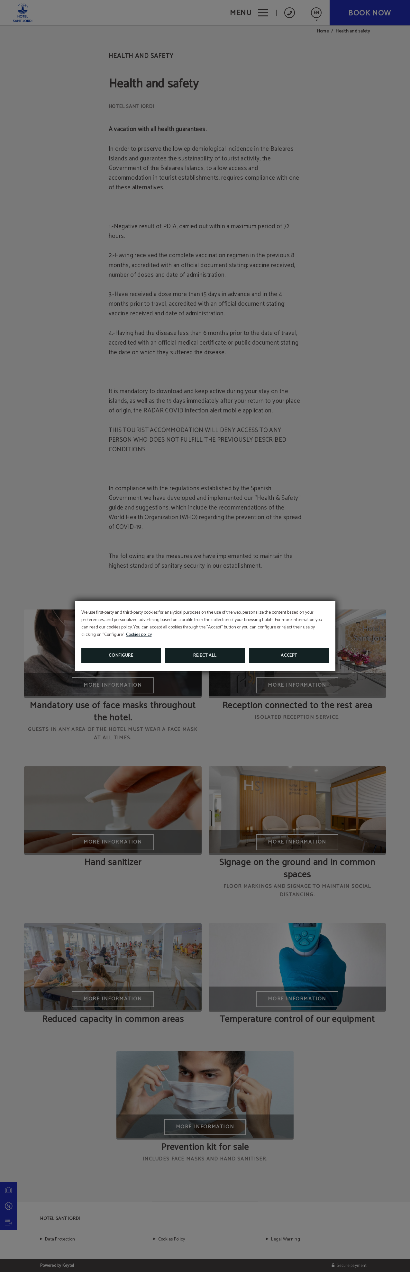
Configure (121, 655)
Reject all (205, 655)
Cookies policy (139, 634)
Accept (289, 655)
